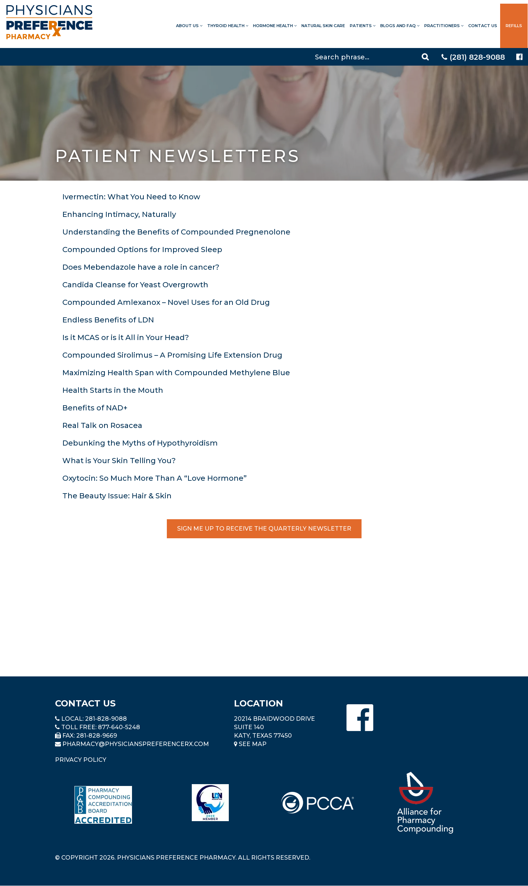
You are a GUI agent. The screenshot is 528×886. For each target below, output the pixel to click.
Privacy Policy (80, 759)
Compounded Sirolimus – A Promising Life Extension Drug (172, 355)
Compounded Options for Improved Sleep (142, 249)
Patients (362, 25)
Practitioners (443, 25)
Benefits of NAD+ (95, 407)
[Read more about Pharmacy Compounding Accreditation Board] (103, 805)
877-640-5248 (119, 727)
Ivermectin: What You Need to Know (131, 196)
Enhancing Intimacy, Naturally (119, 214)
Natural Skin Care (323, 25)
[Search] (373, 57)
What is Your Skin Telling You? (119, 460)
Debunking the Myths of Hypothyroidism (140, 443)
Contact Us (482, 25)
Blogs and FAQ (399, 25)
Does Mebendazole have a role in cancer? (140, 267)
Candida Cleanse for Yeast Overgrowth (135, 284)
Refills (514, 25)
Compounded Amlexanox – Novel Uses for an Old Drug (166, 302)
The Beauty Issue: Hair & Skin (117, 495)
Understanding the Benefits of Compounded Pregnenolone (176, 232)
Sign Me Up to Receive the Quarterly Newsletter (264, 528)
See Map (250, 744)
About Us (189, 25)
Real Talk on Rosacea (102, 425)
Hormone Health (275, 25)
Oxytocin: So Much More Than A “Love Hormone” (154, 478)
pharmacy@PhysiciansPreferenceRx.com (135, 744)
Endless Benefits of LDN (108, 319)
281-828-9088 (106, 718)
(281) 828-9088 (473, 57)
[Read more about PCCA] (317, 802)
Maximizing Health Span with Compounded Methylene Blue (176, 372)
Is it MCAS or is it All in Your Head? (125, 337)
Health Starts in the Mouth (112, 390)
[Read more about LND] (210, 802)
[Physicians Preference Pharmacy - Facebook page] (519, 57)
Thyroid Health (227, 25)
